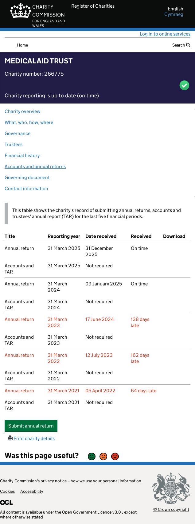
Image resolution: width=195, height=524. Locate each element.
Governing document (27, 177)
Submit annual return (32, 426)
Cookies (7, 491)
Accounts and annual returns (35, 166)
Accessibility (31, 491)
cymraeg (173, 14)
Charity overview (22, 111)
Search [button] (181, 45)
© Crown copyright (171, 509)
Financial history (22, 155)
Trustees (13, 144)
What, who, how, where (29, 122)
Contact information (26, 188)
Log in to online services (165, 34)
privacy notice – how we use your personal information (91, 481)
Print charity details (31, 438)
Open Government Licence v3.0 (91, 512)
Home (22, 45)
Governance (17, 133)
